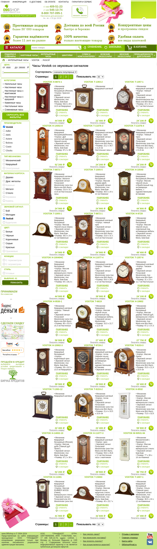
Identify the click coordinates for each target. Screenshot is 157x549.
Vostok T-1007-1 (134, 477)
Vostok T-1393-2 (93, 82)
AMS (8, 135)
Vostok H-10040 (134, 169)
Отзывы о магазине (130, 534)
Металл (10, 189)
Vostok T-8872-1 (93, 213)
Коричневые (12, 239)
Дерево (9, 177)
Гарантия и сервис (82, 2)
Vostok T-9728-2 (93, 345)
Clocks (9, 150)
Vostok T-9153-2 (93, 389)
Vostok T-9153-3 (134, 345)
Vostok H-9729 (134, 213)
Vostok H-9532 (134, 389)
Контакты (64, 2)
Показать (16, 282)
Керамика (11, 197)
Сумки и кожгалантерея (86, 55)
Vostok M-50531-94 (134, 433)
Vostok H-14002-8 (52, 126)
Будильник (11, 222)
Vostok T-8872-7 (52, 169)
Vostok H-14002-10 (52, 433)
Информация (19, 2)
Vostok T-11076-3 (93, 126)
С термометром (14, 260)
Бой (8, 211)
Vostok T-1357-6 (134, 257)
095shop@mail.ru (129, 545)
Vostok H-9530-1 (52, 301)
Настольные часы (14, 106)
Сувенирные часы (14, 109)
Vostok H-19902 (134, 301)
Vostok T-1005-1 (52, 213)
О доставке (35, 2)
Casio (8, 146)
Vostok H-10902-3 (52, 345)
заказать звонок (80, 12)
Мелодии (10, 214)
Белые (9, 231)
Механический (13, 160)
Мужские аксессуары (105, 55)
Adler (8, 131)
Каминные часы (13, 102)
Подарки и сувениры (10, 55)
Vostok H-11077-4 (93, 257)
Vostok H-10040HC (52, 257)
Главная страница (130, 538)
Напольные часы (13, 84)
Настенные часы (13, 87)
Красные (10, 247)
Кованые (10, 185)
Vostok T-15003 (93, 477)
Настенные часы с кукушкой (14, 98)
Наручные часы (29, 55)
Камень (9, 201)
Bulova (9, 142)
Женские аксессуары (124, 55)
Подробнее (62, 110)
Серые (9, 243)
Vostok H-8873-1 (52, 82)
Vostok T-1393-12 (52, 389)
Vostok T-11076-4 (134, 126)
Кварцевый (11, 164)
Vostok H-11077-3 (93, 433)
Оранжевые (12, 251)
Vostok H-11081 (52, 477)
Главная (5, 2)
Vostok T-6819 (93, 301)
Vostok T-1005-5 (93, 169)
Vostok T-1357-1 (134, 82)
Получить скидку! (57, 123)
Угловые (10, 273)
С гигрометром (13, 264)
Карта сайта (127, 541)
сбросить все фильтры (15, 116)
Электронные (12, 168)
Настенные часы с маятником (14, 92)
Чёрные (10, 235)
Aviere (9, 139)
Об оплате (50, 2)
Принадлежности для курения (143, 55)
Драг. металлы (13, 181)
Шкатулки (67, 55)
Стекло (9, 193)
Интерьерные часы (48, 55)
